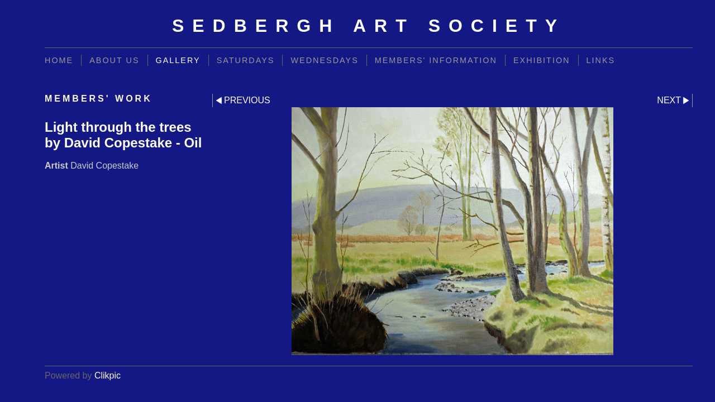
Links (601, 60)
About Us (114, 60)
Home (59, 60)
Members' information (436, 60)
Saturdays (246, 60)
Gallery (178, 60)
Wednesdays (324, 60)
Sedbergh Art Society (368, 26)
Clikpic (107, 375)
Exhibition (541, 60)
